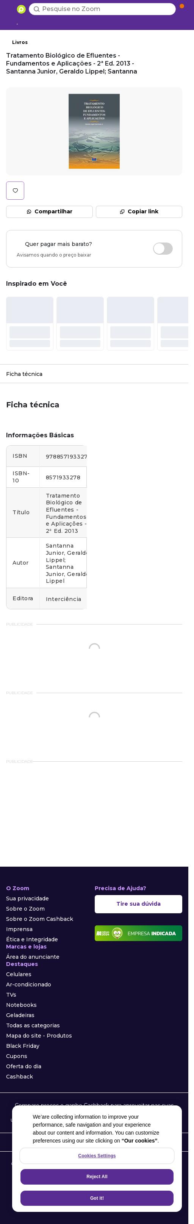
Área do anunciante (32, 956)
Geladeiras (20, 1015)
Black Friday (22, 1045)
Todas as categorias (33, 1025)
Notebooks (21, 1005)
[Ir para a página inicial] (21, 9)
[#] (29, 323)
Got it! (97, 1198)
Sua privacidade (27, 898)
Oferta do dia (23, 1066)
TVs (11, 994)
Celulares (18, 974)
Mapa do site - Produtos (39, 1035)
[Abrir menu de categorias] (10, 8)
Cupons (16, 1056)
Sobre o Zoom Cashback (39, 919)
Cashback (19, 1076)
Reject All (96, 1176)
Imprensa (19, 929)
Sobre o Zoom (25, 908)
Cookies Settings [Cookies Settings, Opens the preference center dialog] (97, 1155)
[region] (97, 1158)
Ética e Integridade (32, 939)
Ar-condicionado (28, 984)
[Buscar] (36, 9)
